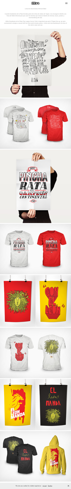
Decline (50, 486)
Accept (45, 486)
